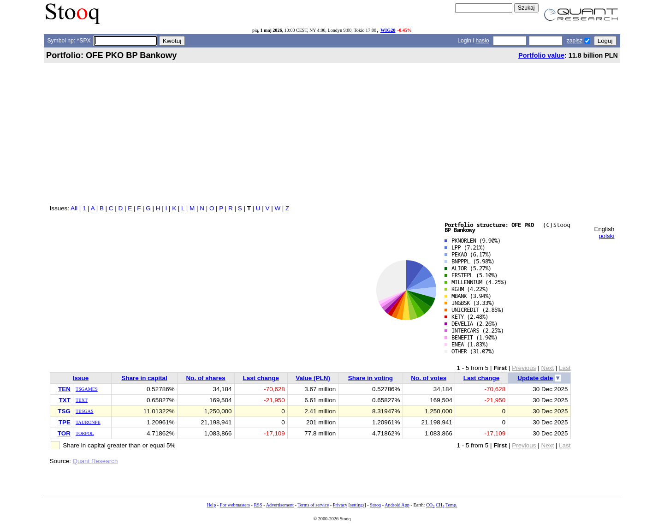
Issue (81, 378)
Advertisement (280, 504)
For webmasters (235, 504)
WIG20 (387, 30)
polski (606, 235)
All (74, 208)
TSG (64, 411)
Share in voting (370, 378)
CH (440, 504)
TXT (65, 400)
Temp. (451, 504)
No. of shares (205, 378)
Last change (261, 378)
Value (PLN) (313, 378)
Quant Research (95, 461)
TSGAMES (87, 389)
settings (357, 504)
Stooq (375, 504)
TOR (64, 433)
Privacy (340, 504)
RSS (258, 504)
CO (430, 504)
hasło (482, 40)
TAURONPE (88, 422)
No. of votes (428, 378)
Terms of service (313, 504)
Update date (535, 378)
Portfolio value (541, 55)
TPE (65, 422)
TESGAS (85, 411)
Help (211, 504)
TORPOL (85, 433)
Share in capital (144, 378)
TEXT (82, 400)
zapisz (574, 40)
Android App (397, 504)
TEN (64, 389)
